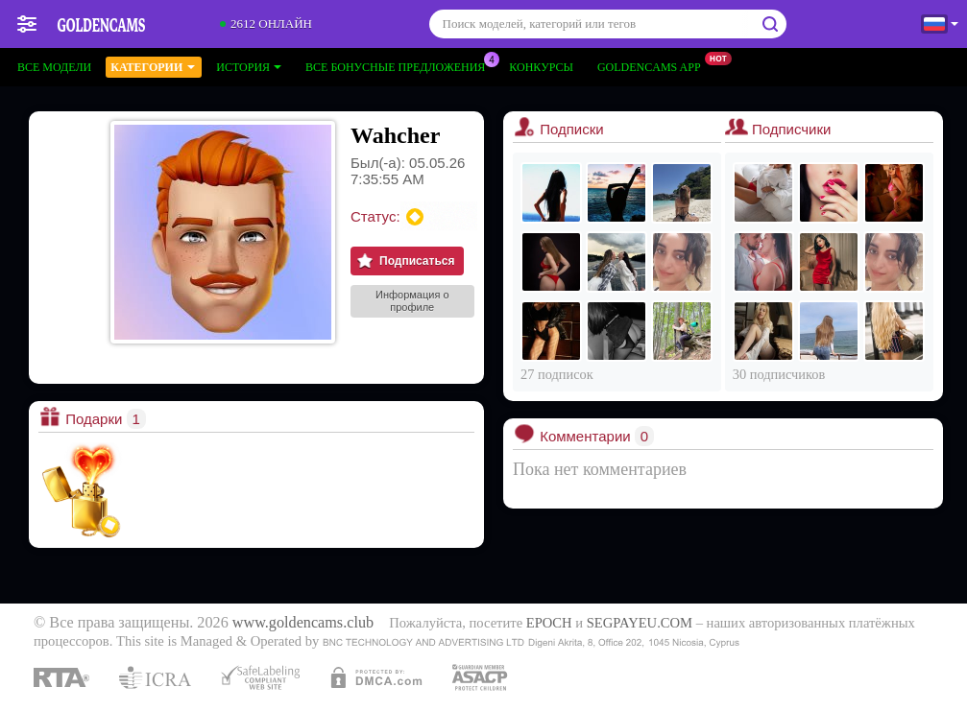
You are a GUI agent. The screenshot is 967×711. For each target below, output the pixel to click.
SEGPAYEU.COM (639, 622)
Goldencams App (654, 65)
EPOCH (549, 622)
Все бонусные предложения (400, 65)
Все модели (54, 67)
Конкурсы (541, 67)
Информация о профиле (412, 301)
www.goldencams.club (303, 622)
